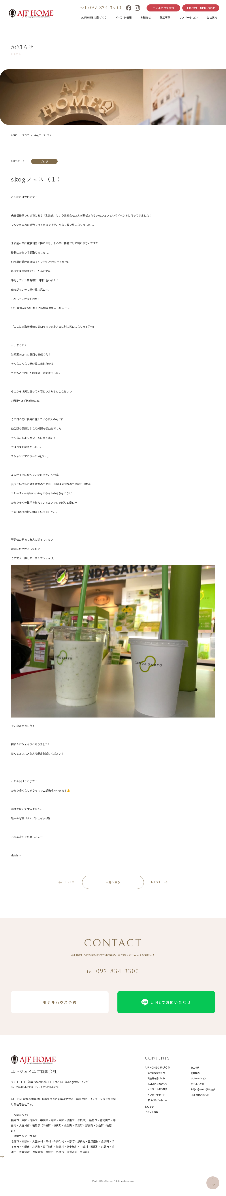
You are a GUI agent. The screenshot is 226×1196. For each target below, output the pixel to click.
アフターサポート (156, 1094)
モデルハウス (197, 1084)
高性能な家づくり (156, 1073)
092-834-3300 (24, 1087)
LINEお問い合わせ (200, 1095)
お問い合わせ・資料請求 (203, 1089)
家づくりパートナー (157, 1100)
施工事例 (165, 17)
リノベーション (188, 17)
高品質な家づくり (156, 1078)
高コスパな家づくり (157, 1083)
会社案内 (212, 17)
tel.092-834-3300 (101, 8)
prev (69, 882)
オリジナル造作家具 (157, 1089)
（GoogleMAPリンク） (77, 1082)
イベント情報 (124, 17)
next (156, 882)
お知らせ (145, 17)
